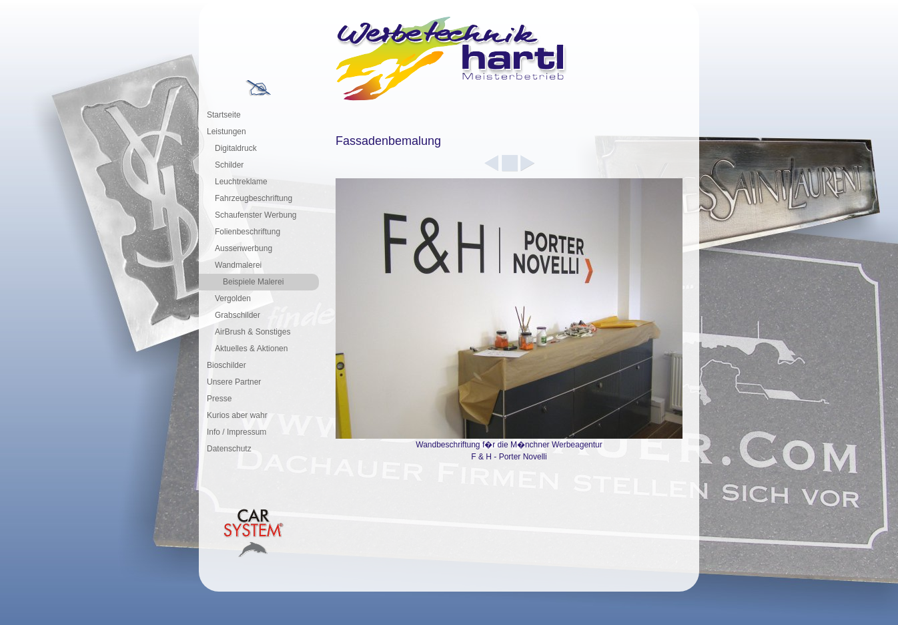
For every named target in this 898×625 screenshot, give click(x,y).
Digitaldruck (236, 148)
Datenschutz (229, 448)
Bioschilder (226, 365)
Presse (219, 398)
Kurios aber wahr (237, 415)
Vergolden (233, 298)
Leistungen (226, 131)
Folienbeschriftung (247, 231)
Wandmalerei (238, 265)
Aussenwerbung (243, 248)
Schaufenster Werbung (256, 215)
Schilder (229, 165)
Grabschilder (237, 315)
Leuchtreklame (241, 181)
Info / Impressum (236, 432)
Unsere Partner (234, 382)
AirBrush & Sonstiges (252, 332)
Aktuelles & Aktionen (251, 348)
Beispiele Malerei (253, 281)
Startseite (224, 115)
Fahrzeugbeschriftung (253, 198)
